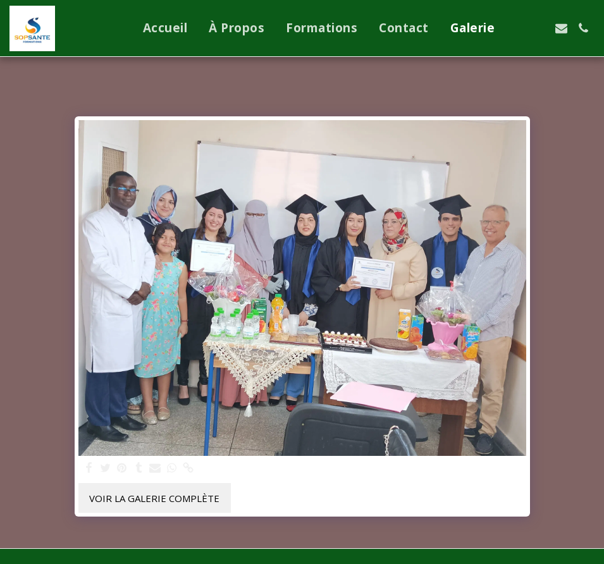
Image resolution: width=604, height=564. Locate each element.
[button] (517, 28)
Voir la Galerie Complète (154, 498)
